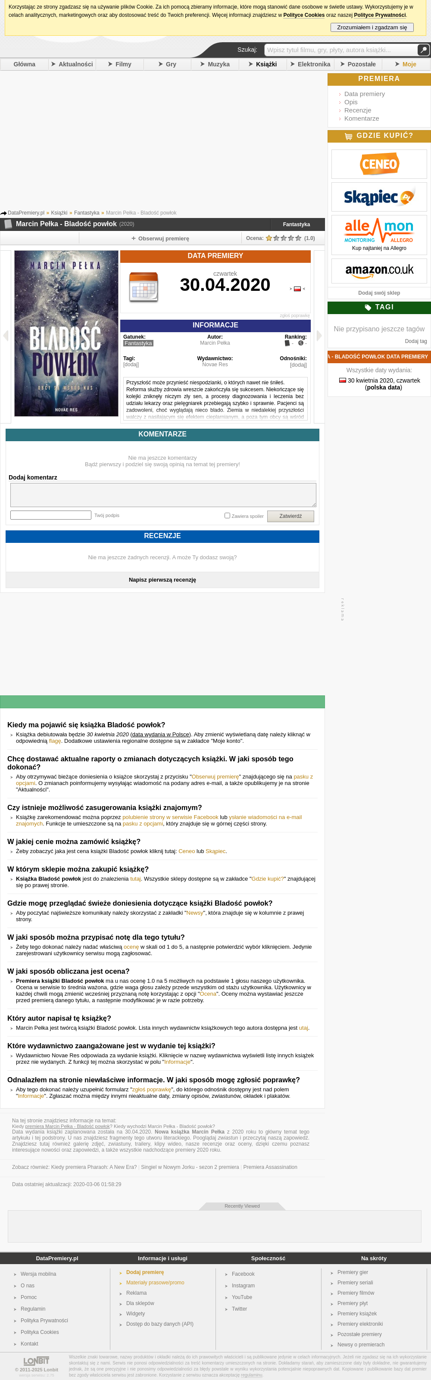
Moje (409, 64)
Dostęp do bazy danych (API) (160, 1324)
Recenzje (358, 110)
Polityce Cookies (304, 15)
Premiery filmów (355, 1293)
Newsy (195, 913)
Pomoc (29, 1297)
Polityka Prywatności (44, 1321)
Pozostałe (362, 64)
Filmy (123, 64)
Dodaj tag (416, 341)
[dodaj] (131, 364)
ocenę (131, 947)
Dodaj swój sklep (379, 293)
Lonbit (51, 1369)
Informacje (177, 1062)
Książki (266, 64)
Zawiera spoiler (247, 516)
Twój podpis (106, 515)
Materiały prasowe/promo (155, 1283)
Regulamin (33, 1309)
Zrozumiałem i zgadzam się (372, 27)
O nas (27, 1286)
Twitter (239, 1309)
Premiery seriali (355, 1283)
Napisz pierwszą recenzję (162, 579)
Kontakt (29, 1344)
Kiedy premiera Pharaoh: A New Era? (94, 1167)
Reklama (136, 1293)
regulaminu (251, 1375)
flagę (55, 741)
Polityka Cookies (40, 1332)
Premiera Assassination (270, 1167)
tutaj (135, 878)
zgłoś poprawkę (295, 315)
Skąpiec (215, 851)
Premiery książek (357, 1314)
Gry (171, 64)
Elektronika (314, 64)
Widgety (135, 1314)
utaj (303, 1028)
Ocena (208, 994)
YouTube (242, 1297)
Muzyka (219, 64)
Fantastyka (296, 224)
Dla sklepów (140, 1303)
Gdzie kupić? (268, 878)
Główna (25, 64)
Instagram (243, 1286)
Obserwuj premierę (215, 776)
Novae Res (215, 364)
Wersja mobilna (38, 1274)
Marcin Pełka (215, 343)
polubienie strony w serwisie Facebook (170, 817)
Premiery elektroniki (360, 1324)
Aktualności (76, 64)
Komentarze (361, 118)
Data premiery (364, 93)
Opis (351, 102)
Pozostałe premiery (359, 1334)
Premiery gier (352, 1272)
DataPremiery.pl (57, 1258)
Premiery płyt (352, 1303)
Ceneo (186, 851)
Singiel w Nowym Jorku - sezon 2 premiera (190, 1167)
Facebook (243, 1274)
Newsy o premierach (360, 1345)
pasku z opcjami (143, 823)
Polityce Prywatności (380, 15)
